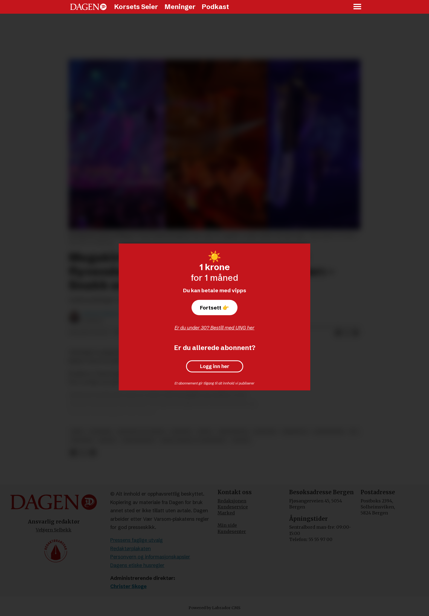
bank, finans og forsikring (193, 440)
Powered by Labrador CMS (214, 607)
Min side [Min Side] (227, 525)
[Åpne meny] (357, 7)
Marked (226, 513)
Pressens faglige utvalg (136, 540)
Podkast (215, 7)
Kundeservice (233, 507)
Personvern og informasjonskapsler (150, 557)
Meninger (180, 7)
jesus (77, 431)
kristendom (233, 431)
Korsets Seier (136, 7)
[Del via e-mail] (356, 333)
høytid (107, 440)
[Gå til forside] (88, 6)
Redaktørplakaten (130, 548)
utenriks (100, 431)
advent (241, 440)
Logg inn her (214, 366)
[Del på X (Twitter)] (347, 333)
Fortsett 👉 (214, 307)
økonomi (82, 440)
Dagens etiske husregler (137, 565)
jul (354, 431)
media (205, 431)
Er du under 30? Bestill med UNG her (214, 328)
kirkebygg (295, 431)
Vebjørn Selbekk (53, 530)
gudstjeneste (139, 440)
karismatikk (329, 431)
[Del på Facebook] (338, 333)
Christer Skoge (128, 586)
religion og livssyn (141, 431)
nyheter (181, 431)
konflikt (265, 431)
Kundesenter (232, 531)
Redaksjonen (232, 501)
